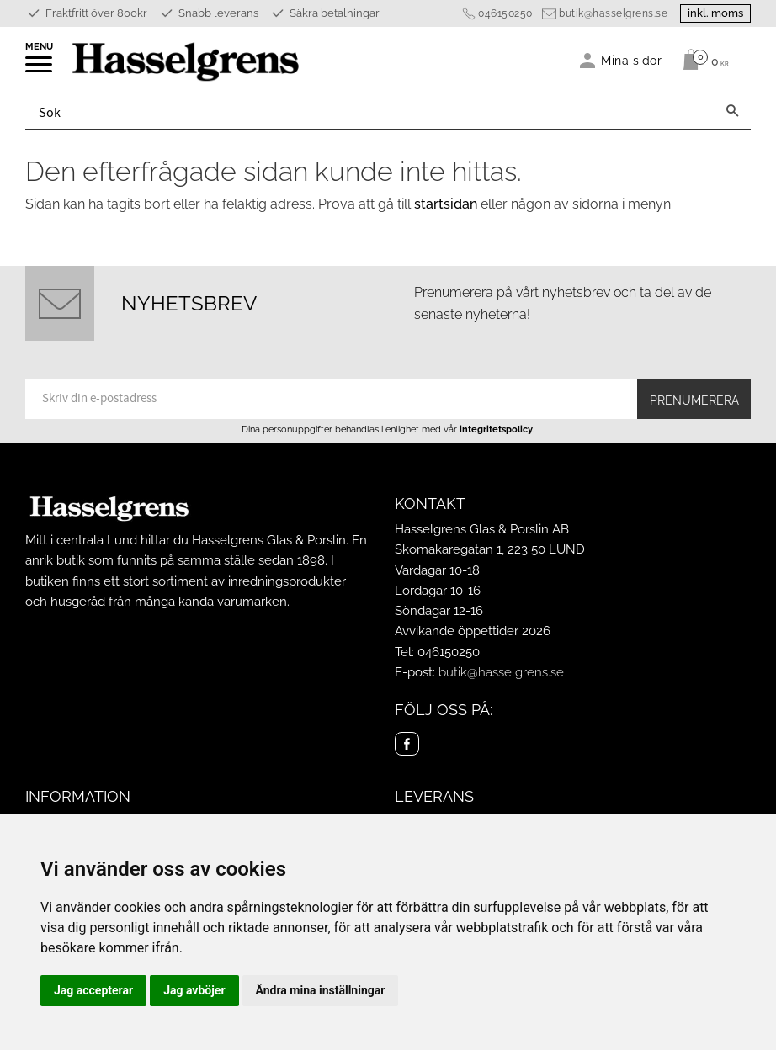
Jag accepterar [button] (93, 990)
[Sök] (732, 111)
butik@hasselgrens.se (613, 13)
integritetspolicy (496, 429)
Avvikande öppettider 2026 (472, 631)
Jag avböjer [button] (194, 990)
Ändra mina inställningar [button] (320, 990)
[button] (40, 70)
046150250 (505, 13)
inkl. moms (715, 13)
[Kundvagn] (701, 60)
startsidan (445, 204)
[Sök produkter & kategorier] (370, 111)
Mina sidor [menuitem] (631, 60)
